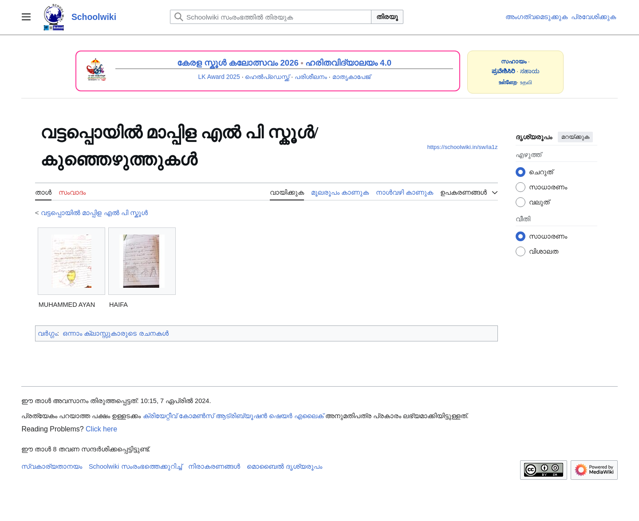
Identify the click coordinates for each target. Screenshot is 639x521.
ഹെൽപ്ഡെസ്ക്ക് (267, 76)
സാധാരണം (548, 187)
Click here (101, 429)
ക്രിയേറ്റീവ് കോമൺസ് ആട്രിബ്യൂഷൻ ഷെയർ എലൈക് (233, 415)
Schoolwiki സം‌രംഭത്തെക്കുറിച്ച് (135, 466)
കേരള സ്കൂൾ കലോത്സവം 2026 (238, 62)
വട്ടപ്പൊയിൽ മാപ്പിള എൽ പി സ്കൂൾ (94, 212)
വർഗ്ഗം (47, 333)
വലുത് (539, 202)
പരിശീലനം (311, 76)
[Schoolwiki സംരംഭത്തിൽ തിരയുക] (270, 17)
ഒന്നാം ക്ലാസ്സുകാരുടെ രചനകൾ (116, 333)
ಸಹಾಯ (530, 71)
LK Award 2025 (219, 76)
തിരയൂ (387, 16)
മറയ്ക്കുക (575, 136)
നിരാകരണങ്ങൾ (214, 466)
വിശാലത (543, 251)
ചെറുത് (541, 172)
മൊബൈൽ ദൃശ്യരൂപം (284, 466)
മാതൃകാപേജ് (351, 76)
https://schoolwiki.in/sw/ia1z (462, 147)
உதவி (526, 82)
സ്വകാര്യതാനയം (51, 466)
